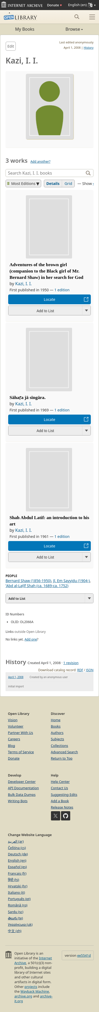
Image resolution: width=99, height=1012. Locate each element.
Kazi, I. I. (23, 284)
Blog (11, 745)
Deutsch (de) (18, 854)
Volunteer (15, 726)
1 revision (71, 662)
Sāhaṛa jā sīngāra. (28, 397)
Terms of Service (21, 752)
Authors (57, 732)
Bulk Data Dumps (22, 794)
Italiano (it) (16, 892)
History (88, 47)
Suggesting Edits (64, 794)
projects (31, 986)
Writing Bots (17, 800)
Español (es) (17, 866)
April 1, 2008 (15, 677)
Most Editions (21, 183)
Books (56, 726)
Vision (12, 720)
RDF (80, 670)
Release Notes (62, 807)
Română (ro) (17, 905)
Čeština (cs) (17, 847)
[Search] (45, 173)
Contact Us (59, 788)
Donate (54, 5)
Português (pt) (19, 898)
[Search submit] (76, 16)
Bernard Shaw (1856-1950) (28, 580)
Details (53, 183)
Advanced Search (64, 752)
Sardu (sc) (15, 911)
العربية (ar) (15, 841)
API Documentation (23, 788)
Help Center (60, 781)
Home (55, 720)
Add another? (40, 161)
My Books (24, 29)
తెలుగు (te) (15, 918)
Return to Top (62, 758)
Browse (66, 29)
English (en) (17, 860)
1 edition (62, 289)
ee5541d (84, 955)
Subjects (57, 739)
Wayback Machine (35, 991)
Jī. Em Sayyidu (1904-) (71, 580)
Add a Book (60, 800)
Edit (10, 46)
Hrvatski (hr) (17, 886)
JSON (89, 670)
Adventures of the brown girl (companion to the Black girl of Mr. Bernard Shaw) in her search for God (46, 271)
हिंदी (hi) (13, 879)
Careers (14, 739)
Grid (68, 183)
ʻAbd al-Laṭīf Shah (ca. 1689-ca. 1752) (37, 585)
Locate (49, 299)
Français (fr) (17, 873)
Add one (31, 639)
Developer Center (22, 781)
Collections (59, 745)
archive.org (23, 996)
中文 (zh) (14, 930)
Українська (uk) (20, 924)
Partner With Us (20, 732)
